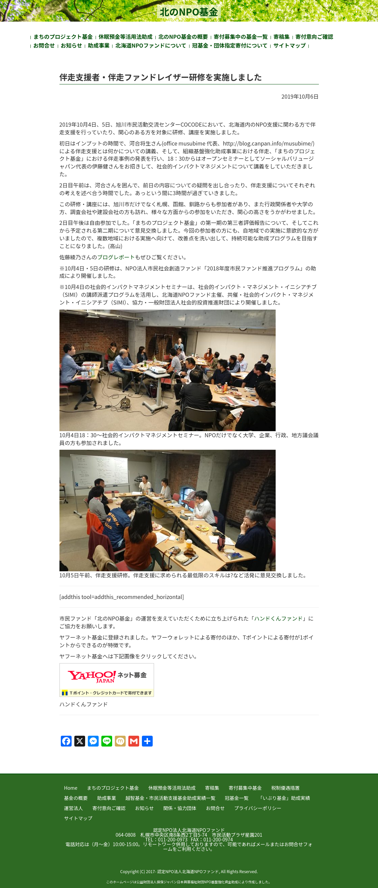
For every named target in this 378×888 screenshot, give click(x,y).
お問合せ (44, 45)
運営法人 (73, 808)
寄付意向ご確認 (314, 36)
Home (70, 787)
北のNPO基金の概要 (183, 36)
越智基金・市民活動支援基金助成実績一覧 (171, 797)
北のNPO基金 (189, 11)
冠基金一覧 (237, 797)
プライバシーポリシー (257, 808)
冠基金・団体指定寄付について (230, 45)
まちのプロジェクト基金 (63, 36)
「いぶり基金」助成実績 (284, 797)
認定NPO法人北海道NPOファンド (189, 830)
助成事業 (98, 45)
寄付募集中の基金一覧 (241, 36)
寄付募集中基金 (245, 787)
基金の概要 (76, 797)
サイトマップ (289, 45)
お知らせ (71, 45)
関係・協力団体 (179, 808)
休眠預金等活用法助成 (126, 36)
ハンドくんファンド (278, 618)
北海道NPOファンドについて (150, 45)
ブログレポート (116, 257)
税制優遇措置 (285, 787)
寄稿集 (282, 36)
